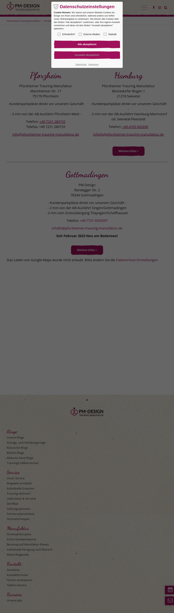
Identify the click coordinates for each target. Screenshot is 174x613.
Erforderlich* (66, 34)
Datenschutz (81, 65)
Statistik (110, 34)
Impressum (93, 65)
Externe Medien (89, 34)
